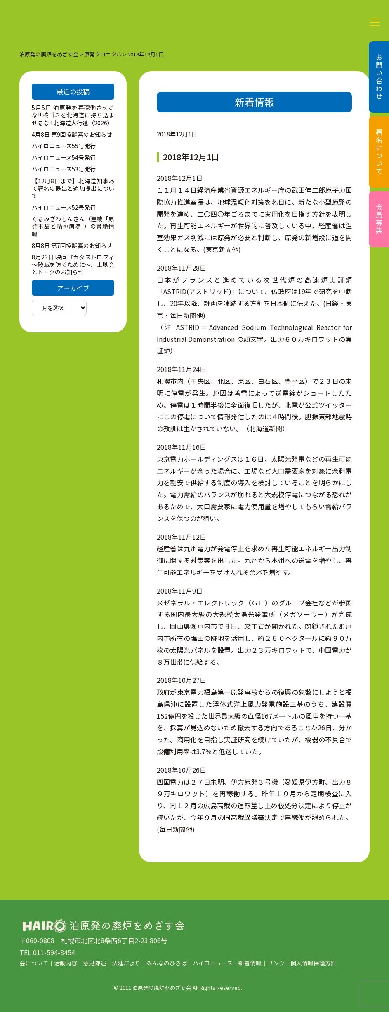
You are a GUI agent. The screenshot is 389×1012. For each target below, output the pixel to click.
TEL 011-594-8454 (47, 952)
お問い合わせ (379, 77)
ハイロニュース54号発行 (64, 157)
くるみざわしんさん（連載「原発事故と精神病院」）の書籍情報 (73, 226)
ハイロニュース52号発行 (64, 207)
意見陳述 (94, 963)
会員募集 (379, 219)
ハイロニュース (213, 963)
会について (33, 963)
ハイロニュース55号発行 (64, 146)
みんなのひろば (166, 963)
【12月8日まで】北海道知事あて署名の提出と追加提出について (73, 188)
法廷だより (126, 963)
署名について (379, 152)
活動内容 (65, 963)
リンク (276, 963)
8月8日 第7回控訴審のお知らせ (72, 245)
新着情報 (250, 963)
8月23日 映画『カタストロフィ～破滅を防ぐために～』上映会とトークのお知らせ (73, 264)
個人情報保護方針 (313, 963)
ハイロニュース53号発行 (64, 169)
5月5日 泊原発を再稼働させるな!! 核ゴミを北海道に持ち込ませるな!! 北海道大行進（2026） (73, 114)
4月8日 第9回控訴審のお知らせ (72, 134)
